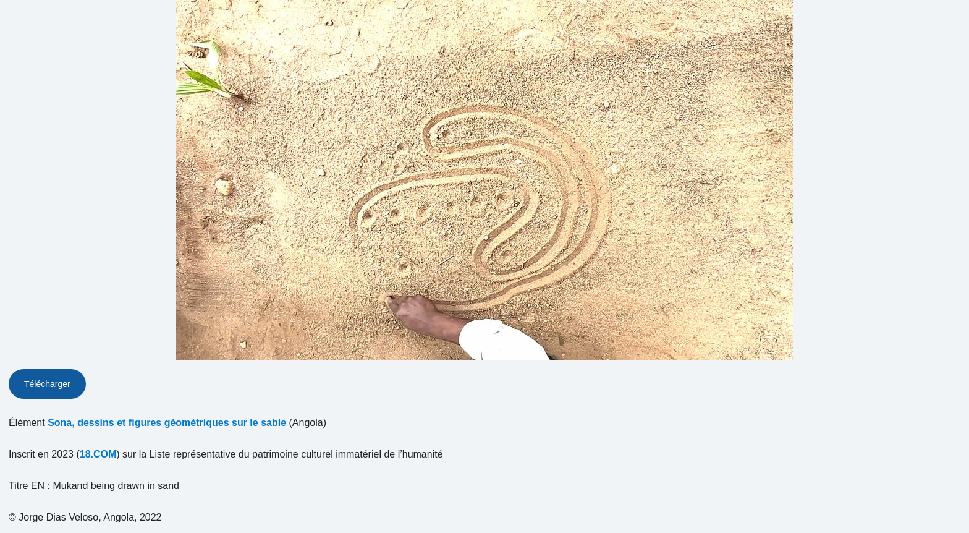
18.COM (98, 454)
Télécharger (47, 384)
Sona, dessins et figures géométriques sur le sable (167, 422)
